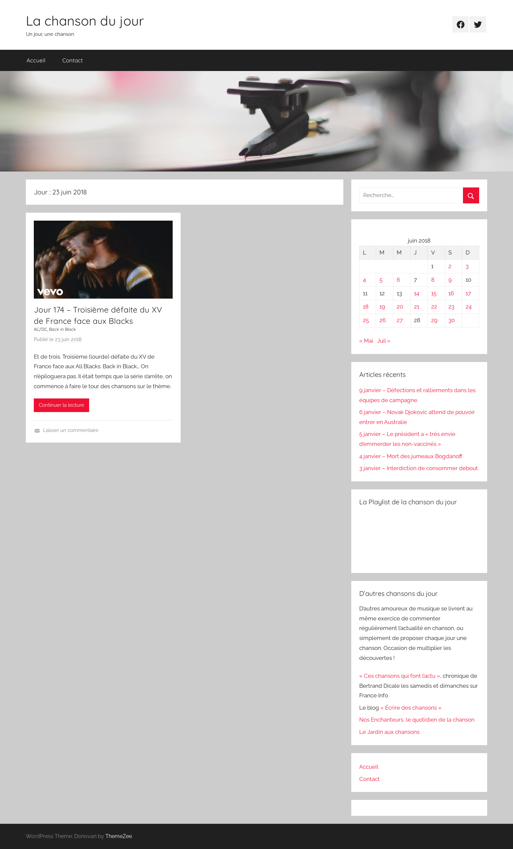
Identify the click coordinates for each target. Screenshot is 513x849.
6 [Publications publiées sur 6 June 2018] (398, 279)
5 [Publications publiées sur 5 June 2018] (380, 279)
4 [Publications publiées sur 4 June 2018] (364, 279)
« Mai (366, 340)
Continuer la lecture (61, 405)
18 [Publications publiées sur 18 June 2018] (366, 306)
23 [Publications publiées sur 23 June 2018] (451, 306)
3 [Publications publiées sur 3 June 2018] (467, 266)
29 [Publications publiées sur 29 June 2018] (434, 320)
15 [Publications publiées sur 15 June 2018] (433, 293)
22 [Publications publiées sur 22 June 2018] (434, 306)
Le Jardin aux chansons (389, 732)
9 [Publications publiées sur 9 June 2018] (450, 279)
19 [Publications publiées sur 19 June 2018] (382, 306)
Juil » (383, 340)
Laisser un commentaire (70, 430)
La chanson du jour (85, 20)
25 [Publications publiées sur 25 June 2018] (366, 320)
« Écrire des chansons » (410, 707)
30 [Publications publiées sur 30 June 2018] (451, 320)
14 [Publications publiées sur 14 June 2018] (416, 293)
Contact (72, 60)
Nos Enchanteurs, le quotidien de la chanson (417, 719)
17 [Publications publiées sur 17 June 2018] (468, 293)
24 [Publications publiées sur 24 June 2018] (469, 306)
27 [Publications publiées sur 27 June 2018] (400, 320)
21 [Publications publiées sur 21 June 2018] (416, 306)
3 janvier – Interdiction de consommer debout (418, 468)
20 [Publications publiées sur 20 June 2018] (400, 306)
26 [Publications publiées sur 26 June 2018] (382, 320)
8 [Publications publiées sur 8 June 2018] (432, 279)
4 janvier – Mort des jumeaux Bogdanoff (410, 456)
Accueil (36, 60)
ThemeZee (118, 836)
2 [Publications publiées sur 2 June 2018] (449, 266)
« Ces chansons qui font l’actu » (399, 675)
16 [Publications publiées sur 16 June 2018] (451, 293)
